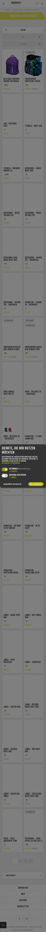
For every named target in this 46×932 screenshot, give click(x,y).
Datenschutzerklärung (11, 463)
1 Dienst (13, 477)
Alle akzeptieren (36, 484)
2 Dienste (13, 471)
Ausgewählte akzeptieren (12, 484)
